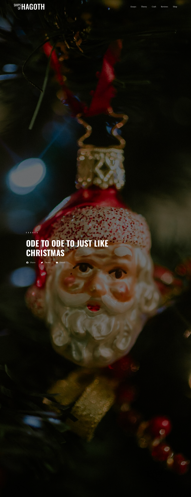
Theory (144, 7)
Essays (133, 7)
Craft (154, 7)
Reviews (164, 7)
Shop (175, 7)
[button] (31, 262)
